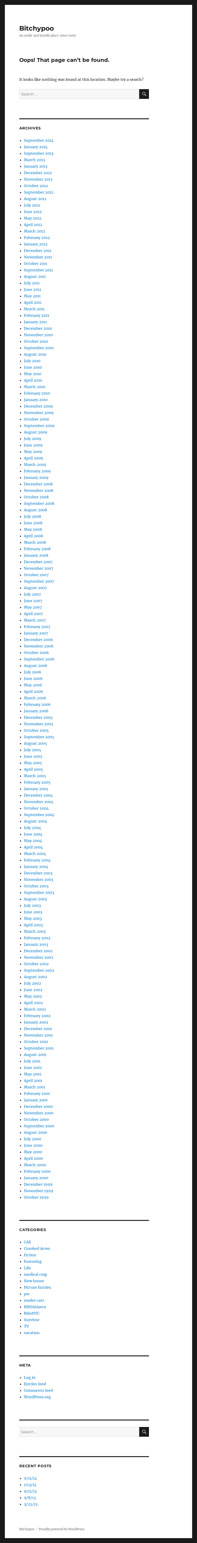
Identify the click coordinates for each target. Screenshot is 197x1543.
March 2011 (34, 309)
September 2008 (39, 503)
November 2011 (38, 257)
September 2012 (39, 192)
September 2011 (38, 270)
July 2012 (32, 205)
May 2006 (33, 685)
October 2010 (36, 341)
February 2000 (37, 1171)
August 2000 (35, 1132)
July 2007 (32, 594)
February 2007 (37, 626)
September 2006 (39, 659)
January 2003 (36, 944)
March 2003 (35, 931)
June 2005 (33, 756)
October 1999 (36, 1197)
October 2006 (36, 652)
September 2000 (39, 1126)
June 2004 (33, 834)
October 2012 (36, 185)
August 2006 (35, 665)
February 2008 (37, 549)
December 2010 (38, 328)
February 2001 (37, 1093)
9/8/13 (30, 1497)
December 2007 (38, 561)
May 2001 (32, 1074)
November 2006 (39, 646)
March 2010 (34, 386)
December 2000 (38, 1106)
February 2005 (37, 782)
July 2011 (32, 283)
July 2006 (32, 672)
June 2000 (33, 1145)
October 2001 (36, 1041)
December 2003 (38, 873)
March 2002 (35, 1009)
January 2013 (35, 166)
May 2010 (32, 373)
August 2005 (35, 743)
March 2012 (34, 231)
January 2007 (36, 633)
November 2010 (38, 335)
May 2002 (33, 996)
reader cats (34, 1300)
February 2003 (37, 938)
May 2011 (32, 296)
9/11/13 (30, 1491)
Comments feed (38, 1390)
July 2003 (32, 905)
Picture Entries (37, 1287)
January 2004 (36, 866)
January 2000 (36, 1177)
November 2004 (38, 801)
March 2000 (35, 1165)
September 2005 (39, 737)
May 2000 (33, 1152)
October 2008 (36, 497)
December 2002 (38, 951)
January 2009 (36, 477)
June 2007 (33, 600)
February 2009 (37, 471)
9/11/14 (30, 1478)
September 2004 (39, 814)
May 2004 (33, 840)
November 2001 (38, 1035)
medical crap (35, 1274)
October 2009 (36, 419)
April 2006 (33, 691)
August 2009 (35, 432)
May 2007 (33, 607)
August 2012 (35, 198)
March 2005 (35, 775)
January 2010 (36, 399)
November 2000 (38, 1113)
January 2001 (36, 1100)
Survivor (31, 1319)
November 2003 (38, 879)
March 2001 (34, 1087)
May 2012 (32, 218)
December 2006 (38, 639)
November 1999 (38, 1190)
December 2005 (38, 717)
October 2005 (36, 730)
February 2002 (37, 1015)
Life (27, 1268)
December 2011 (37, 250)
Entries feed (35, 1384)
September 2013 (38, 153)
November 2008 (38, 490)
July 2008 (32, 516)
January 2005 (36, 788)
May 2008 (33, 529)
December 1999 (38, 1184)
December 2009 (38, 406)
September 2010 (39, 348)
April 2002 (33, 1002)
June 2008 (33, 523)
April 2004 (33, 847)
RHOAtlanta (35, 1306)
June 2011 (32, 289)
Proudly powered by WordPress (61, 1529)
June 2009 (33, 445)
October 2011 (35, 263)
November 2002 (38, 957)
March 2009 (35, 464)
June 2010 (33, 367)
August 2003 (35, 899)
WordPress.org (37, 1397)
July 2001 (32, 1061)
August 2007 (35, 587)
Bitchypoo (36, 28)
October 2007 (36, 574)
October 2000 (36, 1119)
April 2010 (33, 380)
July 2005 (32, 750)
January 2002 (36, 1022)
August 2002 (35, 976)
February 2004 (37, 860)
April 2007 (33, 613)
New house (34, 1281)
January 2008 (36, 555)
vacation (32, 1332)
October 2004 (36, 808)
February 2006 (37, 704)
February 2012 (37, 237)
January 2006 (36, 711)
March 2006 (35, 698)
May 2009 (33, 451)
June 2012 (33, 211)
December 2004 (38, 795)
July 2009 (32, 438)
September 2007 (39, 581)
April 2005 (33, 769)
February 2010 (37, 393)
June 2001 (33, 1067)
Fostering (33, 1261)
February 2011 (36, 315)
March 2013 (34, 159)
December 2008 (38, 484)
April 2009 (33, 458)
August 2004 (35, 821)
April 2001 (33, 1080)
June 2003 (33, 912)
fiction (30, 1255)
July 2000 (32, 1139)
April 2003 (33, 925)
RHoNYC (31, 1313)
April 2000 (33, 1158)
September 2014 (39, 140)
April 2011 (33, 302)
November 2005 (38, 724)
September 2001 (39, 1048)
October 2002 (36, 964)
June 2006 (33, 678)
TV (26, 1326)
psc (27, 1294)
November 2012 (38, 179)
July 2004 (32, 827)
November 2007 (38, 568)
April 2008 (33, 536)
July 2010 (32, 360)
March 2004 (35, 853)
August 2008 (35, 510)
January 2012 (36, 244)
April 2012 (33, 224)
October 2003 (36, 886)
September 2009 (39, 425)
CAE (27, 1242)
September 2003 (39, 892)
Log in (30, 1377)
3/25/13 (31, 1504)
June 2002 (33, 989)
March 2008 (35, 542)
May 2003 (33, 918)
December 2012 (38, 172)
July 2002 (32, 983)
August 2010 (35, 354)
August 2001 (35, 1054)
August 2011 (35, 276)
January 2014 (36, 147)
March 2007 (35, 620)
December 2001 (38, 1028)
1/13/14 (30, 1484)
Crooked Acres (37, 1248)
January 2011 (35, 322)
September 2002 (39, 970)
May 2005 (33, 763)
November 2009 (39, 412)
